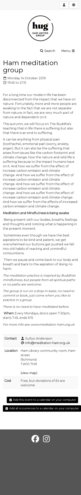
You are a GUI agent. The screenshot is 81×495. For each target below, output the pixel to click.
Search (47, 51)
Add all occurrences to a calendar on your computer (42, 408)
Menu (68, 51)
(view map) (29, 373)
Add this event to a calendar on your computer (42, 400)
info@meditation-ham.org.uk (47, 343)
